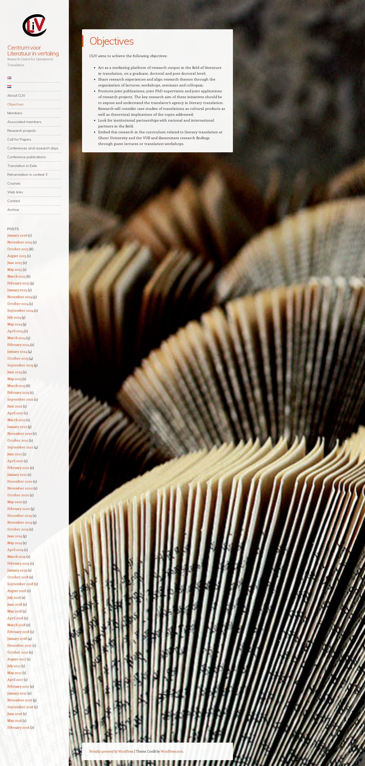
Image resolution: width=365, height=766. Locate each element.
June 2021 (14, 454)
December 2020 (19, 481)
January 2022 (17, 426)
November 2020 (20, 488)
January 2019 (17, 570)
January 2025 (17, 290)
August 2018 (16, 590)
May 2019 (14, 542)
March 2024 (16, 337)
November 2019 (19, 522)
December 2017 (19, 645)
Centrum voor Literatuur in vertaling (33, 50)
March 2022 (16, 419)
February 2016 (18, 727)
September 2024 (20, 310)
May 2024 (14, 324)
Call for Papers (19, 139)
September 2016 (20, 706)
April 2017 (15, 679)
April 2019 (15, 549)
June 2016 (14, 713)
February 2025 (18, 283)
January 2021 (17, 474)
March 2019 (16, 556)
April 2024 (15, 331)
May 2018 (14, 611)
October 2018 (18, 577)
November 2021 (19, 433)
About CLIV (16, 95)
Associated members (24, 122)
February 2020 (18, 508)
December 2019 (19, 515)
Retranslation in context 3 (27, 174)
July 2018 (14, 597)
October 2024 (18, 303)
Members (14, 113)
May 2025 (14, 269)
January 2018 (17, 638)
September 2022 (20, 399)
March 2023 (16, 385)
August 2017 (16, 659)
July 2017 (14, 665)
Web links (15, 192)
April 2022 (15, 413)
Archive (13, 209)
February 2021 (18, 467)
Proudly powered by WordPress (111, 751)
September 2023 (20, 365)
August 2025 (16, 255)
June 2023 (14, 372)
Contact (13, 201)
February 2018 (18, 631)
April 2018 (15, 618)
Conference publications (26, 157)
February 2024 (18, 344)
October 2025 (18, 249)
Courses (14, 183)
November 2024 (19, 296)
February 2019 (18, 563)
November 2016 (19, 700)
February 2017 (18, 686)
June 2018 (14, 604)
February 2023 (18, 392)
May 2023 (14, 378)
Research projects (21, 130)
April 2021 (15, 460)
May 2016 (14, 720)
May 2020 (14, 501)
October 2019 (18, 529)
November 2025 (19, 242)
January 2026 (17, 235)
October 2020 (18, 495)
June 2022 (14, 406)
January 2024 (17, 351)
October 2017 (17, 652)
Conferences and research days (32, 148)
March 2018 (16, 624)
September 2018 (20, 583)
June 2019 (14, 536)
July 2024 (14, 317)
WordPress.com (172, 751)
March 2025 (16, 276)
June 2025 (14, 262)
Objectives (15, 104)
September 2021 (20, 447)
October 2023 (17, 358)
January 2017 (17, 693)
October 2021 (17, 440)
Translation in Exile (22, 166)
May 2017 (14, 672)
